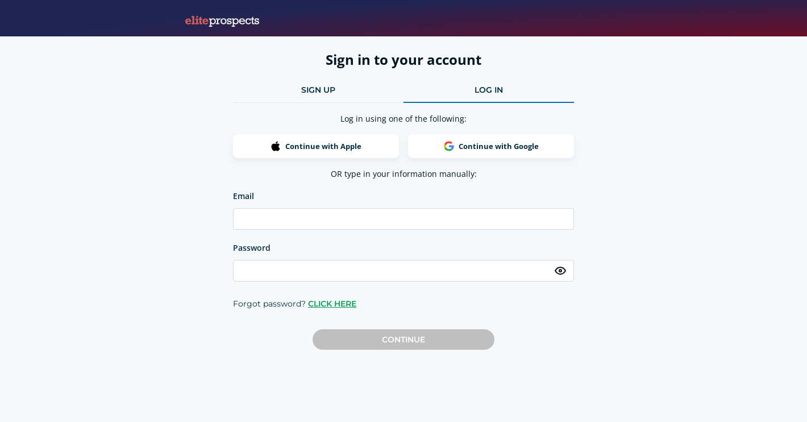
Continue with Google (491, 146)
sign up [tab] (318, 90)
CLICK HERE (332, 304)
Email (243, 196)
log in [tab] (489, 90)
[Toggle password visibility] (560, 271)
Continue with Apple (316, 146)
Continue (403, 339)
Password (252, 247)
